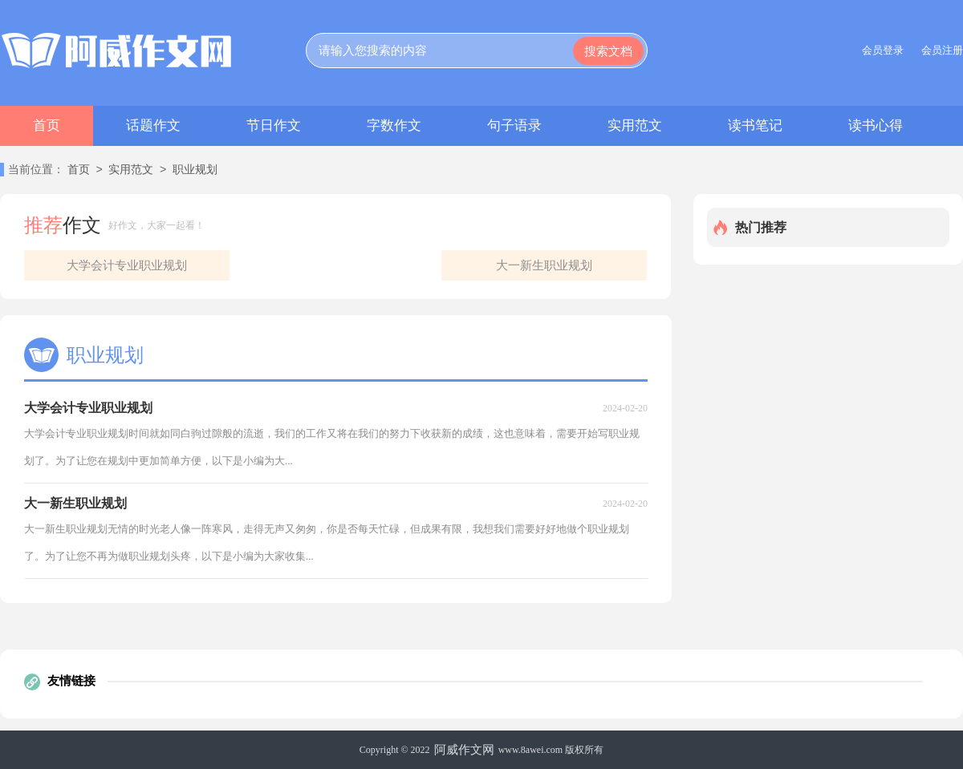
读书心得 (875, 125)
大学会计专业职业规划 (127, 265)
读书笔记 (755, 125)
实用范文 (634, 125)
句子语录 (514, 125)
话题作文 (153, 125)
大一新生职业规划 (544, 265)
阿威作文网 (464, 749)
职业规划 (195, 170)
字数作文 (394, 125)
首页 (46, 125)
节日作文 (273, 125)
